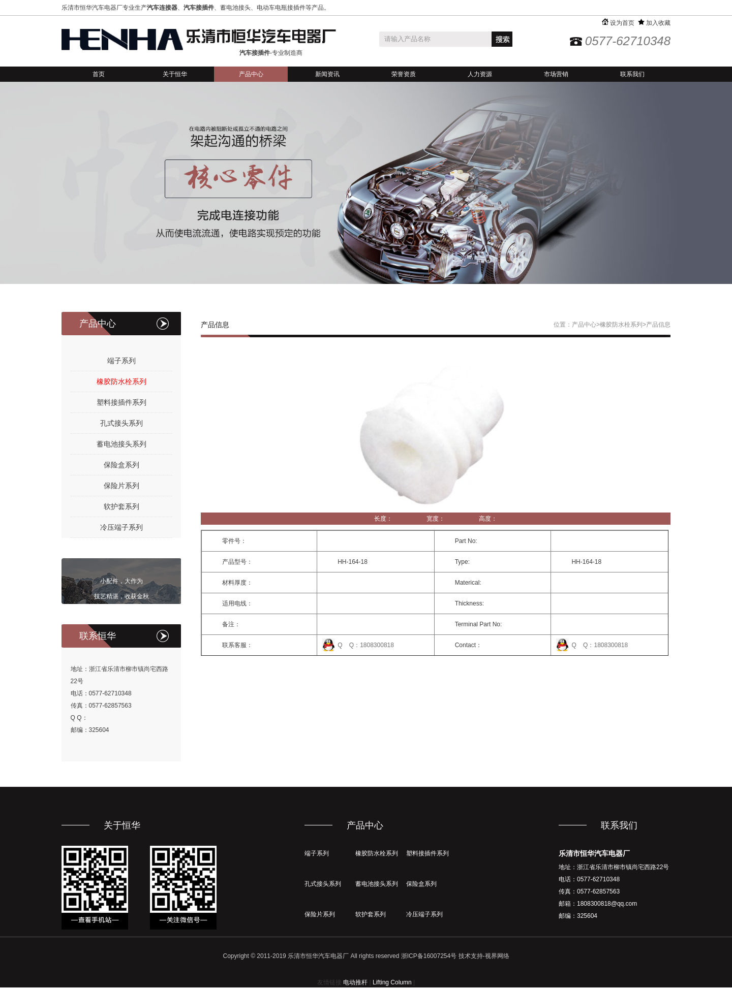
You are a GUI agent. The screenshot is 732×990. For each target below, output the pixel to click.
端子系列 (121, 361)
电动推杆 (355, 982)
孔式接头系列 (121, 423)
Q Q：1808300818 (366, 645)
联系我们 (632, 74)
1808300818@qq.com (607, 903)
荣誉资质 (403, 74)
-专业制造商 (270, 52)
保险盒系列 (121, 465)
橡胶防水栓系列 (121, 381)
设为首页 (618, 22)
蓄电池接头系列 (121, 444)
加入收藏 (654, 22)
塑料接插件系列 (121, 402)
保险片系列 (121, 486)
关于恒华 (175, 74)
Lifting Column (392, 982)
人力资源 (480, 74)
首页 (99, 74)
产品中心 (251, 74)
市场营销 (556, 74)
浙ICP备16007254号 (428, 956)
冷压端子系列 (121, 527)
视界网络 (497, 956)
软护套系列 (121, 506)
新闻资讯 (327, 74)
